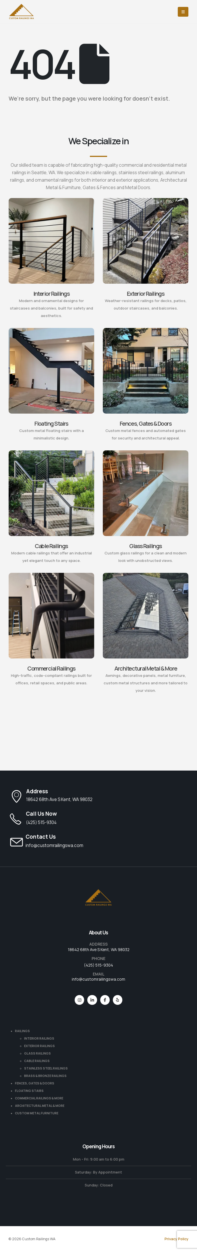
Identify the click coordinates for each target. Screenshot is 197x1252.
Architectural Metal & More (145, 668)
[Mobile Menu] (183, 12)
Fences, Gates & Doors (146, 423)
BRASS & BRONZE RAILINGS (45, 1076)
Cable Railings (51, 546)
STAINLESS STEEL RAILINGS (46, 1068)
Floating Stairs (51, 423)
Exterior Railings (146, 293)
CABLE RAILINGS (37, 1061)
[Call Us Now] (98, 818)
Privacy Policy (176, 1238)
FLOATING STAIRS (29, 1091)
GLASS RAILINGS (37, 1053)
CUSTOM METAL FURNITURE (36, 1113)
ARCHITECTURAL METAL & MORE (39, 1106)
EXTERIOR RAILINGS (39, 1046)
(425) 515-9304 (98, 965)
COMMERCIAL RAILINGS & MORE (39, 1098)
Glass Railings (145, 546)
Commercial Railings (51, 668)
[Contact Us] (98, 841)
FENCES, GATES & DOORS (34, 1083)
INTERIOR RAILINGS (39, 1038)
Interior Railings (51, 293)
